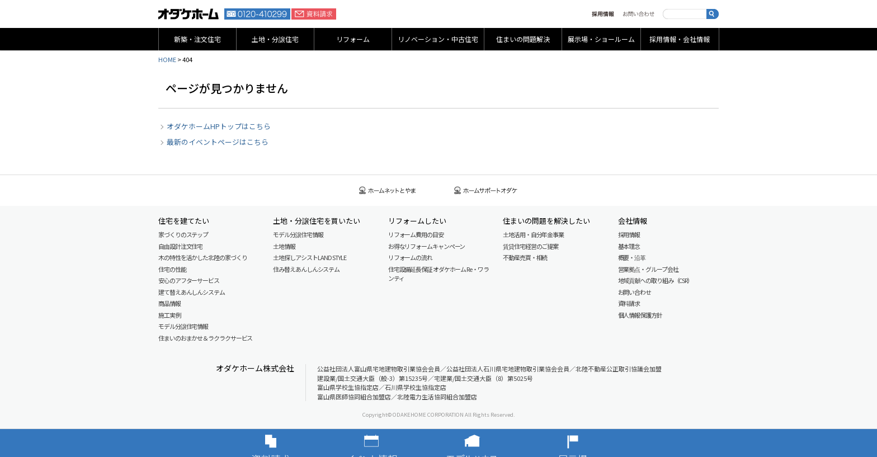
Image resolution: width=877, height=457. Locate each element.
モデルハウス (488, 443)
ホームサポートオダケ (486, 190)
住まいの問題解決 (523, 39)
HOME (167, 59)
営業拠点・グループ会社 (648, 269)
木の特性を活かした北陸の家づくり (202, 257)
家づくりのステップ (183, 234)
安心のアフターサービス (188, 280)
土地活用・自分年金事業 (533, 234)
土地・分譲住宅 (275, 39)
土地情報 (284, 246)
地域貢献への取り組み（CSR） (656, 280)
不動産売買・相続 (525, 257)
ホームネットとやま (387, 190)
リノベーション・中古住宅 (438, 39)
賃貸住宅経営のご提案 (530, 246)
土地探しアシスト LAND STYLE (309, 257)
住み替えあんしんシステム (306, 269)
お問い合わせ (638, 14)
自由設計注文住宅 (180, 246)
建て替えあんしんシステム (191, 292)
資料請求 (313, 14)
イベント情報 (388, 443)
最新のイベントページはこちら (217, 141)
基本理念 (629, 246)
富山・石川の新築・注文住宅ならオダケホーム (188, 14)
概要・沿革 (632, 257)
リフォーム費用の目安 (416, 234)
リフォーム (353, 39)
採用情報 (603, 14)
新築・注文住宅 (197, 39)
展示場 (589, 443)
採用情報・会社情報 (679, 39)
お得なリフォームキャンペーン (426, 246)
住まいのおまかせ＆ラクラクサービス (205, 337)
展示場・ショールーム (601, 39)
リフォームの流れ (410, 257)
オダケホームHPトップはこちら (219, 126)
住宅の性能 (172, 269)
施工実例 (169, 314)
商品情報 (169, 303)
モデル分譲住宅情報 (183, 326)
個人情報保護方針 (640, 314)
